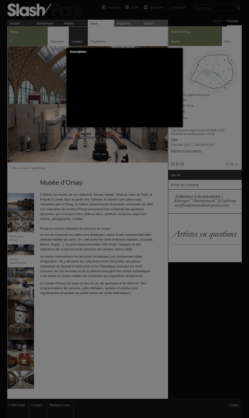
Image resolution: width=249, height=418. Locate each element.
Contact (234, 405)
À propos (37, 405)
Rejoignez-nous (59, 405)
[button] (179, 52)
